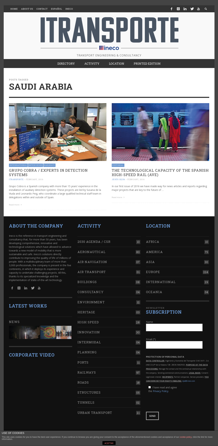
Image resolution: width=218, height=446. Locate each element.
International (18, 165)
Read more (16, 204)
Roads (83, 382)
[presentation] (172, 402)
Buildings (87, 282)
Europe (153, 272)
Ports (83, 362)
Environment (91, 302)
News (14, 322)
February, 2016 (34, 179)
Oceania (154, 292)
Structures (89, 392)
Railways (49, 165)
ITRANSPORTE (16, 179)
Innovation (88, 332)
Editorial (118, 165)
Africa (152, 242)
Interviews (35, 165)
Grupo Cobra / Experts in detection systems (48, 172)
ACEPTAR (109, 443)
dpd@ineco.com (188, 381)
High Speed (88, 322)
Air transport (91, 272)
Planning (87, 352)
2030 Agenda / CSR (93, 242)
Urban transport (94, 413)
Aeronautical (91, 252)
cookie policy (186, 437)
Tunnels (86, 402)
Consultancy (90, 292)
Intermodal (89, 342)
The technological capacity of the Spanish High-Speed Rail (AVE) (160, 172)
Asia (150, 262)
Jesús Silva (118, 179)
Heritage (86, 312)
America (154, 252)
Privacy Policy (160, 391)
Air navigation (92, 262)
